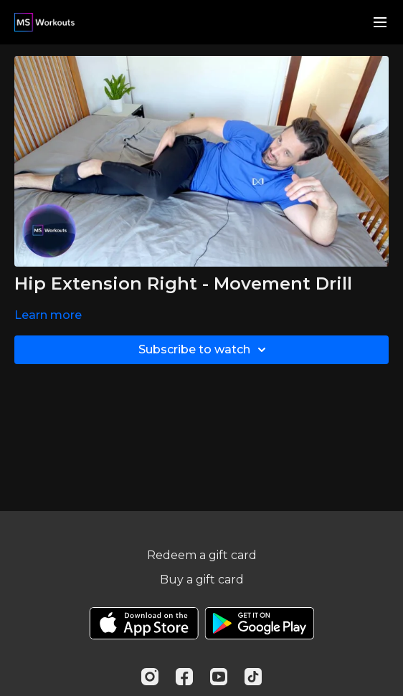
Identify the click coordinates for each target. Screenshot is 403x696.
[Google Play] (259, 623)
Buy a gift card (202, 579)
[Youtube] (218, 676)
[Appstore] (144, 623)
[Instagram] (149, 676)
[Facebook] (184, 676)
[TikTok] (253, 676)
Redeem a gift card (202, 555)
